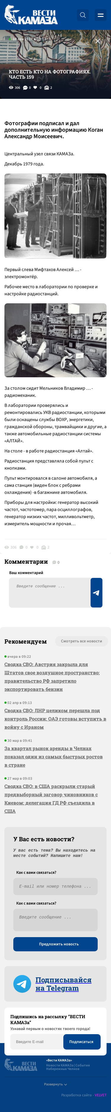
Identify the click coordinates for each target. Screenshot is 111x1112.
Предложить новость (59, 944)
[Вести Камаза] (31, 14)
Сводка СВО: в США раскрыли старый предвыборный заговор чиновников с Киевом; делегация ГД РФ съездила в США (51, 798)
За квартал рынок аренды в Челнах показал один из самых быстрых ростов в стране (53, 756)
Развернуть (55, 1084)
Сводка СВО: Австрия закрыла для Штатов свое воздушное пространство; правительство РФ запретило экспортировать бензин (52, 676)
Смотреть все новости (81, 641)
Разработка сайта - (84, 1095)
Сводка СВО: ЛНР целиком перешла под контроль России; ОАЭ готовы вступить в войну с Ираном (55, 718)
